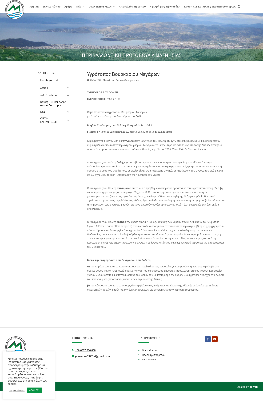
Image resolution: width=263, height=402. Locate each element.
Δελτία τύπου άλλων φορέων (122, 80)
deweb (253, 386)
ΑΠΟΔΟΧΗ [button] (34, 390)
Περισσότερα (17, 390)
